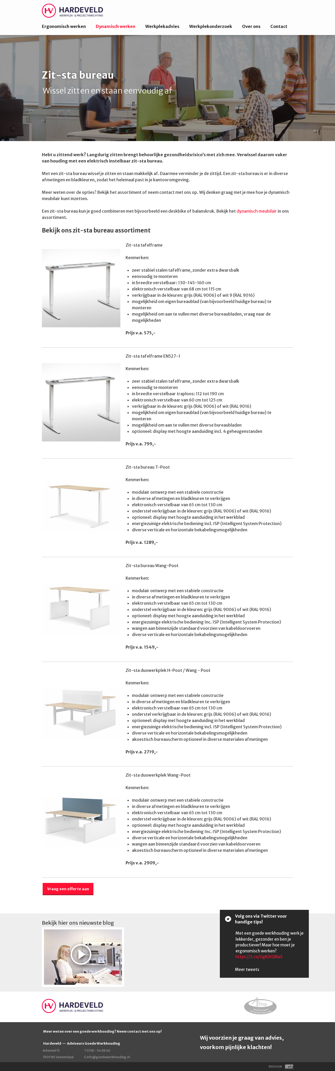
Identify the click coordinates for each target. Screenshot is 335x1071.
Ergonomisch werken (64, 26)
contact (134, 1031)
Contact (278, 26)
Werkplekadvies (162, 26)
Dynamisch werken (115, 26)
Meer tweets (247, 969)
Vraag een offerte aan (68, 889)
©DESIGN (281, 1066)
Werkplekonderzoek (210, 26)
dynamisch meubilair (257, 211)
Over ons (251, 26)
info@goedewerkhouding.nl (108, 1057)
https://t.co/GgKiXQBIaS (259, 956)
